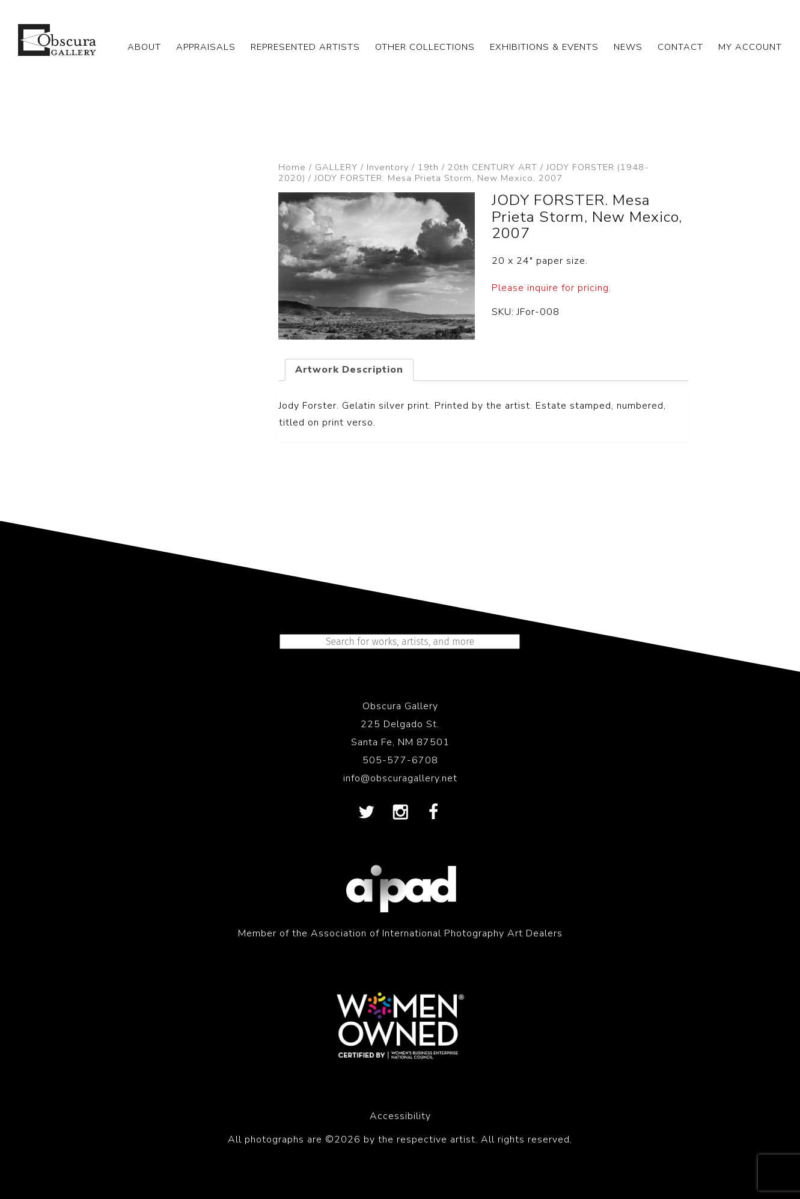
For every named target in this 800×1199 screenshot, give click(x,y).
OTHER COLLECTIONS (425, 47)
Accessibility (400, 1116)
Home (292, 167)
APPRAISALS (206, 47)
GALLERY (336, 167)
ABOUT (144, 47)
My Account (750, 47)
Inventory (388, 167)
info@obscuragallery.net (400, 778)
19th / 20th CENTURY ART (477, 167)
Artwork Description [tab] (349, 369)
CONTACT (680, 47)
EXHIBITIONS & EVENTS (544, 47)
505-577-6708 (400, 760)
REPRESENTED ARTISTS (305, 47)
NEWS (628, 47)
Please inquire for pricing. (551, 287)
